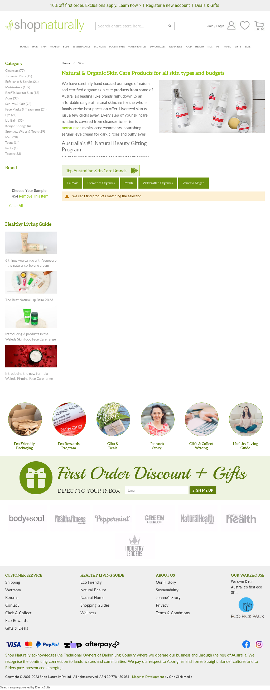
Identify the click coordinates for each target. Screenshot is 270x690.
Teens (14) (12, 142)
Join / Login (215, 26)
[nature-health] (240, 518)
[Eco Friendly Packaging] (25, 419)
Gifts (238, 46)
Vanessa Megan (193, 183)
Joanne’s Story (168, 597)
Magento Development (148, 676)
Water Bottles (137, 46)
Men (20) (11, 137)
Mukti (128, 183)
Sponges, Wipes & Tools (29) (25, 131)
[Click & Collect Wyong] (201, 419)
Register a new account (168, 5)
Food (189, 46)
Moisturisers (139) (17, 87)
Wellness (88, 612)
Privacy (162, 605)
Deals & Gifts (207, 5)
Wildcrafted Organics (158, 183)
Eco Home (100, 46)
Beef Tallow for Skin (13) (22, 92)
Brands (24, 46)
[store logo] (44, 25)
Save (247, 46)
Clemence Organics (101, 183)
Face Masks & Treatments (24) (25, 109)
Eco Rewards (16, 620)
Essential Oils (81, 46)
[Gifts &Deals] (113, 419)
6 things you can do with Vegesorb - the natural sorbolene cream (30, 263)
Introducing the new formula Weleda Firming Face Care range (29, 376)
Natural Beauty (93, 589)
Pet (218, 46)
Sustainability (167, 589)
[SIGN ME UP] (202, 490)
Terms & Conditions (173, 612)
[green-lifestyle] (155, 518)
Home (66, 63)
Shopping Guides (94, 605)
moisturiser (71, 127)
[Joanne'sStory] (157, 419)
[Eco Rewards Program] (69, 419)
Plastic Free (116, 46)
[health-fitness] (70, 518)
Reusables (175, 46)
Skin (43, 46)
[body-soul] (27, 518)
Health (199, 46)
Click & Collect (18, 612)
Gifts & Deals (16, 628)
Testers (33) (13, 153)
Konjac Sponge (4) (18, 126)
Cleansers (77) (15, 70)
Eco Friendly (91, 582)
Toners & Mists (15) (18, 76)
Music (227, 46)
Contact (12, 605)
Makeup (55, 46)
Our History (166, 582)
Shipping (12, 582)
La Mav (72, 183)
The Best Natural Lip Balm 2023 (29, 300)
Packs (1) (11, 148)
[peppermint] (112, 518)
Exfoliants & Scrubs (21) (21, 81)
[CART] (259, 26)
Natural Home (92, 597)
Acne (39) (11, 98)
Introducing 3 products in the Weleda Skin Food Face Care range (30, 337)
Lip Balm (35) (14, 120)
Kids (210, 46)
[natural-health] (198, 518)
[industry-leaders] (135, 546)
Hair (34, 46)
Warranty (13, 589)
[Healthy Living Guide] (246, 419)
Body (66, 46)
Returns (11, 597)
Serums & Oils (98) (18, 104)
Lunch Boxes (158, 46)
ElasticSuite (42, 687)
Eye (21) (10, 115)
